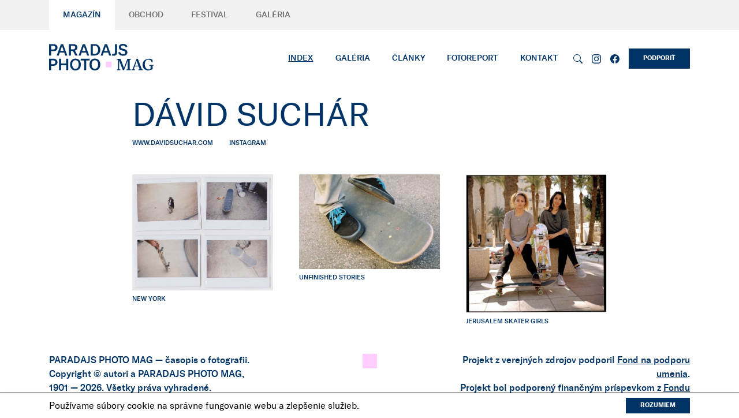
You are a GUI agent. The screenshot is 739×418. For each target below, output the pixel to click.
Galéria (273, 15)
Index (300, 58)
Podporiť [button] (659, 58)
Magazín (82, 15)
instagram (247, 143)
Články (408, 58)
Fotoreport (472, 58)
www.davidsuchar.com (172, 143)
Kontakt (539, 58)
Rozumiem (657, 405)
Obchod (146, 15)
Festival (209, 15)
